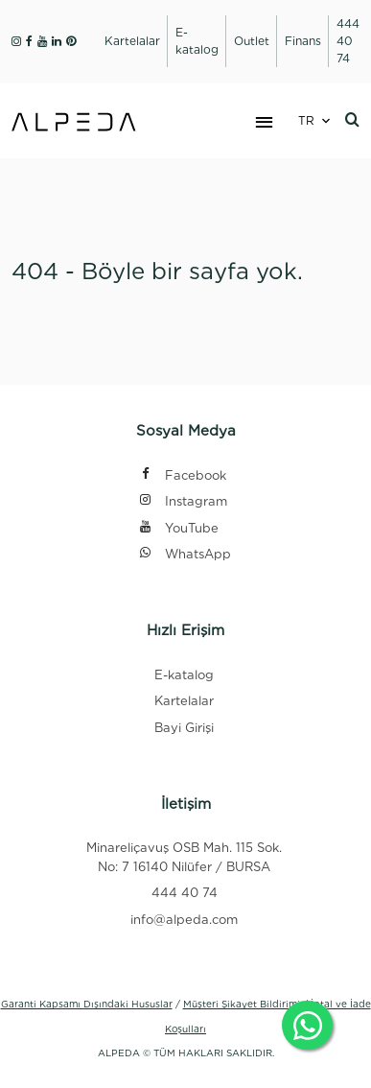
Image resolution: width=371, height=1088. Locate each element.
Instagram (182, 502)
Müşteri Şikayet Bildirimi (241, 1003)
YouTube (178, 529)
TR (306, 120)
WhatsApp (184, 555)
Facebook (182, 476)
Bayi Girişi (184, 728)
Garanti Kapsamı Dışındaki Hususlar (87, 1003)
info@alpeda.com (184, 919)
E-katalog (184, 675)
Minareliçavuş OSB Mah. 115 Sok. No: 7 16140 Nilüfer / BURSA (184, 857)
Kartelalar (184, 701)
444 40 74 (184, 893)
